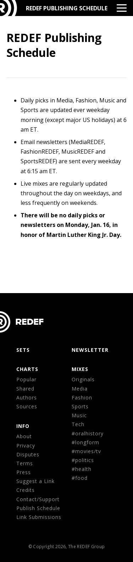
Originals (83, 379)
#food (80, 477)
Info (22, 426)
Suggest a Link (35, 481)
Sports (80, 406)
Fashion (82, 397)
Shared (25, 388)
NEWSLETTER (90, 349)
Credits (25, 490)
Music (79, 415)
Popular (26, 379)
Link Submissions (38, 517)
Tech (78, 424)
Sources (26, 406)
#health (82, 469)
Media (80, 388)
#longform (85, 442)
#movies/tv (86, 451)
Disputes (27, 454)
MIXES (80, 369)
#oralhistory (88, 433)
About (24, 436)
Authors (26, 397)
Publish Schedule (38, 508)
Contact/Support (38, 499)
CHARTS (27, 369)
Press (23, 472)
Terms (24, 463)
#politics (83, 460)
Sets (23, 349)
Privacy (25, 445)
